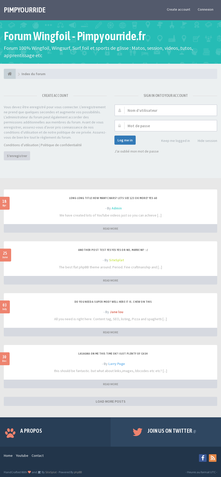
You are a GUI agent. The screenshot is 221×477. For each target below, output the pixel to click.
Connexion (205, 9)
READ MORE (110, 228)
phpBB (78, 472)
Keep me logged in (173, 141)
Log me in (125, 140)
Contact (38, 455)
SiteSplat (116, 260)
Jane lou (116, 312)
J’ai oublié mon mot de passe (136, 151)
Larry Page (116, 363)
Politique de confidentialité (61, 145)
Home (8, 455)
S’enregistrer (17, 156)
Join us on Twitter (172, 430)
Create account (178, 9)
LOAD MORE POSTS (111, 401)
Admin (117, 208)
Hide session (204, 141)
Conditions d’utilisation (21, 145)
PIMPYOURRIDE (25, 10)
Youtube (22, 455)
